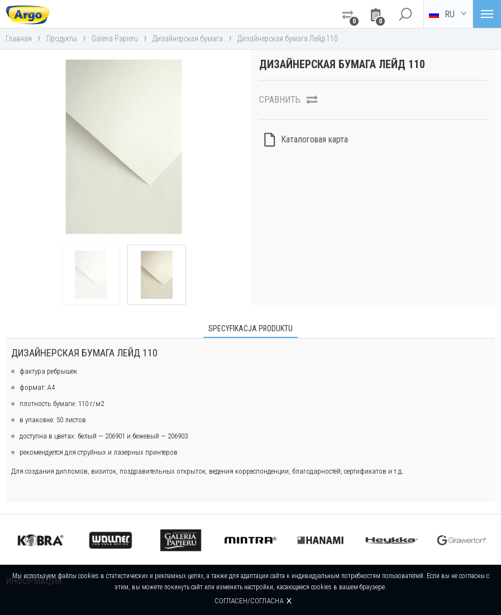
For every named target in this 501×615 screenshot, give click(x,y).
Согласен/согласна (248, 601)
